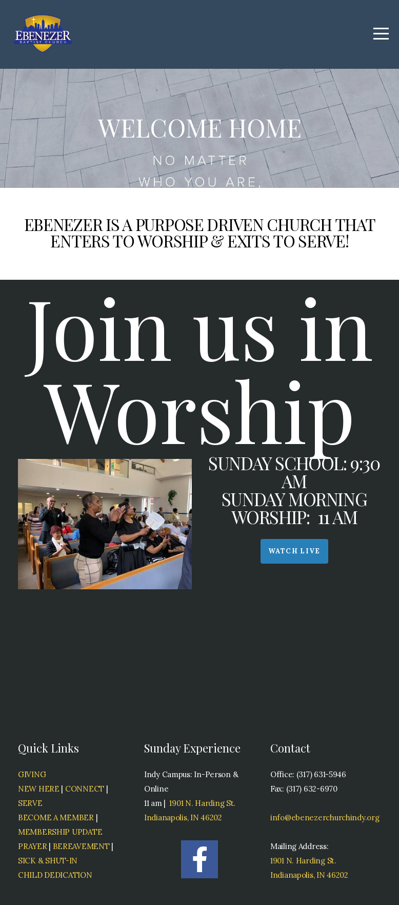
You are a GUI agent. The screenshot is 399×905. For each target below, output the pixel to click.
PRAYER (32, 846)
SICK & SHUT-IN (47, 860)
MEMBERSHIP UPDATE (60, 832)
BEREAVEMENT (81, 846)
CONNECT (84, 789)
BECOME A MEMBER (56, 817)
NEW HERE (38, 789)
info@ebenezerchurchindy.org (325, 817)
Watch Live (294, 551)
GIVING (32, 774)
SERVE (30, 803)
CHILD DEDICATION (55, 875)
